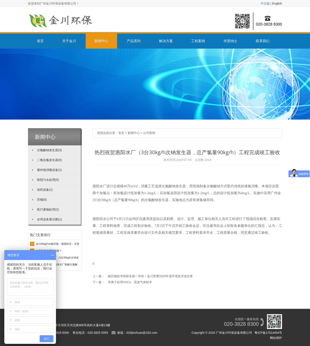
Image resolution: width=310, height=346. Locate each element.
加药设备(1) (45, 189)
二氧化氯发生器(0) (49, 160)
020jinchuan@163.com (141, 332)
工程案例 (198, 41)
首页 (40, 41)
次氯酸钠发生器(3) (49, 150)
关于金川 (69, 41)
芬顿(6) (42, 199)
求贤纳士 (230, 41)
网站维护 (276, 338)
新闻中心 (101, 41)
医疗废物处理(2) (48, 209)
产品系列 (134, 41)
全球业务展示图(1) (49, 219)
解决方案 (166, 41)
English (277, 3)
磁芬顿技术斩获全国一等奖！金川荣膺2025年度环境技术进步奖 (150, 276)
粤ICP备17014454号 (268, 332)
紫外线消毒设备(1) (49, 170)
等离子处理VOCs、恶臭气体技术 (130, 282)
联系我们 (263, 41)
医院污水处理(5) (48, 179)
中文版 (265, 3)
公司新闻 (149, 133)
